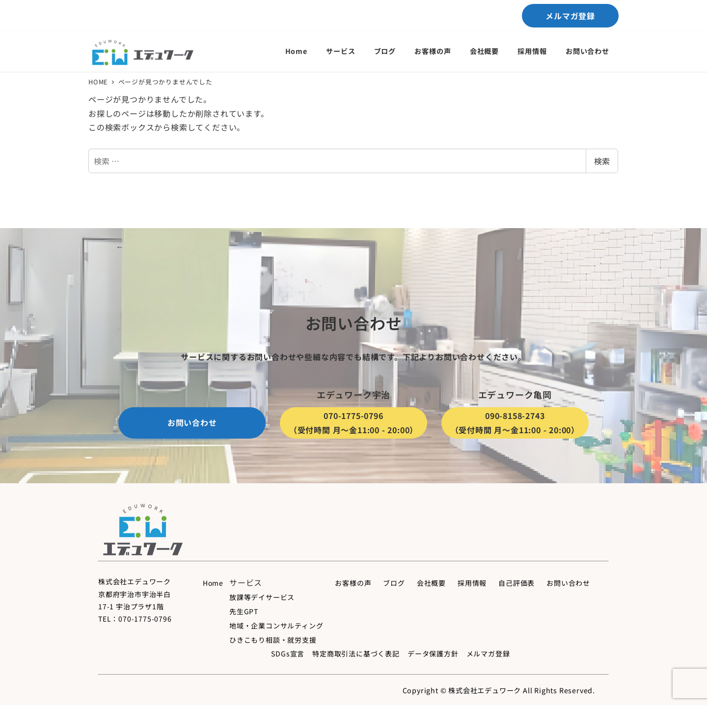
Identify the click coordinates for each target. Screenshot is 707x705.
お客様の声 (353, 583)
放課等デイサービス (262, 597)
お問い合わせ (568, 583)
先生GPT (243, 611)
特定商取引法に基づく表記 (356, 653)
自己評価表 (516, 583)
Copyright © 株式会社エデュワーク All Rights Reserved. (499, 690)
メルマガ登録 (488, 653)
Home (213, 583)
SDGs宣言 (287, 653)
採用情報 (472, 583)
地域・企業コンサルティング (276, 625)
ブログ (394, 583)
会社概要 (431, 583)
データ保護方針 (433, 653)
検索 (602, 161)
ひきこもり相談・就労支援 (273, 640)
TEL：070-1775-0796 (135, 619)
